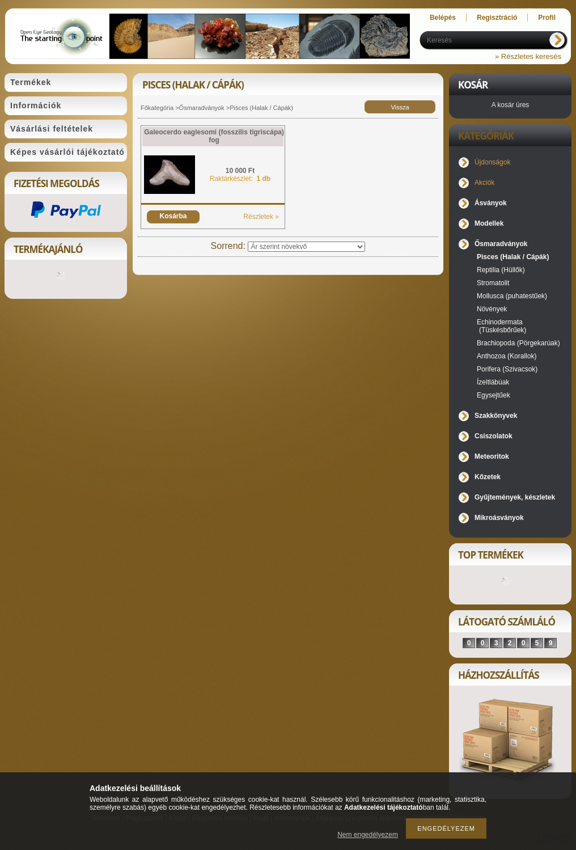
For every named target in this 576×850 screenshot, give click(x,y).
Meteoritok (492, 456)
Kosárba (173, 216)
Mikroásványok (499, 518)
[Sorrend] (306, 247)
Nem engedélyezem (367, 835)
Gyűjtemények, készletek (515, 497)
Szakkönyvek (496, 416)
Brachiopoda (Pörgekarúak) (518, 343)
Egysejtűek (493, 395)
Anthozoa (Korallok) (506, 356)
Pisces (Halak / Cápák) (513, 257)
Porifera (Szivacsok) (507, 369)
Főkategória (157, 107)
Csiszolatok (494, 436)
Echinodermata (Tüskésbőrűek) (501, 326)
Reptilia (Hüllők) (501, 270)
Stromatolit (493, 283)
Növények (492, 309)
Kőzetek (488, 477)
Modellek (489, 223)
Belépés (443, 18)
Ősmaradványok (202, 107)
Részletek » (261, 217)
